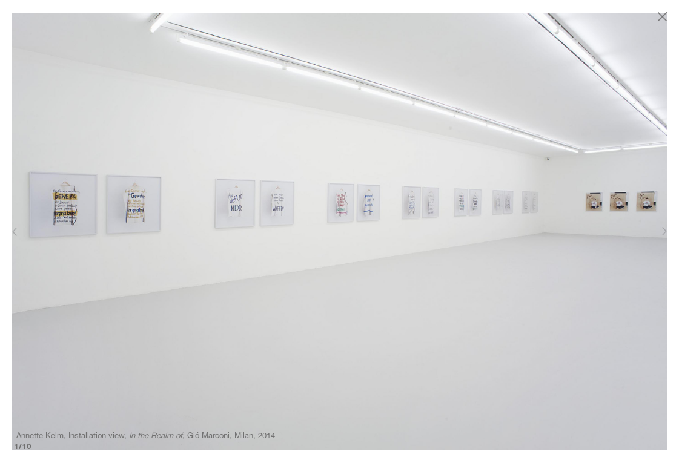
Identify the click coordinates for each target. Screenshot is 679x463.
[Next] (664, 231)
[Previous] (15, 231)
